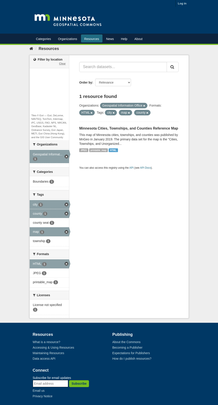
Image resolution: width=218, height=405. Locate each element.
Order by (85, 82)
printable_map (98, 150)
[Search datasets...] (123, 67)
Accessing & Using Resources (53, 347)
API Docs (145, 167)
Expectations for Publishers (131, 353)
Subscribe (79, 383)
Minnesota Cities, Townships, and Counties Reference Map (128, 128)
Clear (62, 63)
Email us (39, 390)
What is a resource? (46, 342)
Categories (43, 39)
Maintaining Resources (48, 353)
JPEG (84, 150)
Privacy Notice (42, 396)
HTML (113, 150)
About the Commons (126, 342)
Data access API (44, 358)
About (138, 39)
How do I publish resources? (132, 358)
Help (124, 39)
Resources (91, 39)
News (110, 39)
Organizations (67, 39)
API (131, 167)
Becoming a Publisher (127, 347)
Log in (182, 3)
